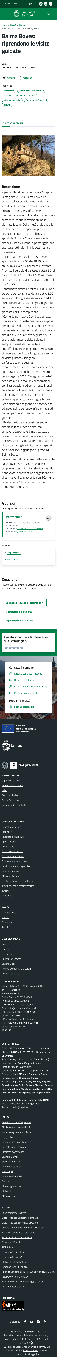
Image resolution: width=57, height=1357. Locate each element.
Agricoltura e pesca (11, 827)
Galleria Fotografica (11, 959)
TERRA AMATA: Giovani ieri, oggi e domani (23, 1281)
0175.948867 (13, 993)
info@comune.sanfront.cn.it (25, 531)
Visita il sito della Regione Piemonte (20, 1218)
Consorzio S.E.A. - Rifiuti (14, 1252)
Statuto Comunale (11, 1161)
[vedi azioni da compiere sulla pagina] (25, 77)
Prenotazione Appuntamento (16, 1142)
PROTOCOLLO (14, 517)
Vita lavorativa (9, 895)
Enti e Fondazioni (10, 800)
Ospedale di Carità (11, 1242)
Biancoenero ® (30, 1350)
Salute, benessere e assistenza (17, 881)
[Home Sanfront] (27, 13)
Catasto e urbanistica (12, 851)
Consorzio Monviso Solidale (15, 1257)
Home (4, 25)
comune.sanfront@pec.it (20, 1004)
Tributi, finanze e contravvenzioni (18, 886)
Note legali (7, 1171)
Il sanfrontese (9, 912)
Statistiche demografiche (14, 1262)
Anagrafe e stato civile (13, 836)
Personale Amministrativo (15, 805)
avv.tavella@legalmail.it (19, 1107)
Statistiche (7, 1191)
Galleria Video (9, 964)
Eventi (5, 944)
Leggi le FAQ (8, 1137)
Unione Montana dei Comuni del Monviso (22, 1227)
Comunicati (7, 922)
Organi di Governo (11, 780)
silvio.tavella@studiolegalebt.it (24, 1103)
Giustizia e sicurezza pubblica (16, 866)
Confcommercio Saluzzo (14, 1213)
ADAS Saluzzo (9, 1247)
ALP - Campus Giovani (13, 1286)
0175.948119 (13, 990)
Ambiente (7, 832)
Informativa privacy (11, 1166)
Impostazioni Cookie (12, 1176)
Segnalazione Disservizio (14, 1147)
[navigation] (6, 13)
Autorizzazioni (9, 846)
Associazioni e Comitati (13, 973)
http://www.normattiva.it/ (15, 1276)
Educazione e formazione (14, 861)
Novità (13, 25)
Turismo (5, 890)
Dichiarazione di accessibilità (16, 1127)
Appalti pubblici (9, 841)
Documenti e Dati (10, 795)
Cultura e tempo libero (13, 856)
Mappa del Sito (9, 1196)
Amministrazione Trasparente (16, 1122)
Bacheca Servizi (10, 1156)
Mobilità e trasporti (11, 876)
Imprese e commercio (12, 871)
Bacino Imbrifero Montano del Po (18, 1232)
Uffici (4, 790)
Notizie (22, 25)
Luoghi (5, 949)
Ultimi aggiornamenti (12, 1186)
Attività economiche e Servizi (16, 968)
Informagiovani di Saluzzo (15, 1267)
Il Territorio (7, 954)
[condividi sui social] (9, 77)
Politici (5, 810)
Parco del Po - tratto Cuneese (17, 1237)
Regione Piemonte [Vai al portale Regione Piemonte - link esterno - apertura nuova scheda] (11, 3)
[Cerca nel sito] (48, 13)
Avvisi (5, 927)
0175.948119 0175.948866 (30, 528)
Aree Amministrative (12, 785)
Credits (5, 1181)
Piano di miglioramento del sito (17, 1132)
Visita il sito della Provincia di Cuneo (20, 1222)
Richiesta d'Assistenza (13, 1152)
